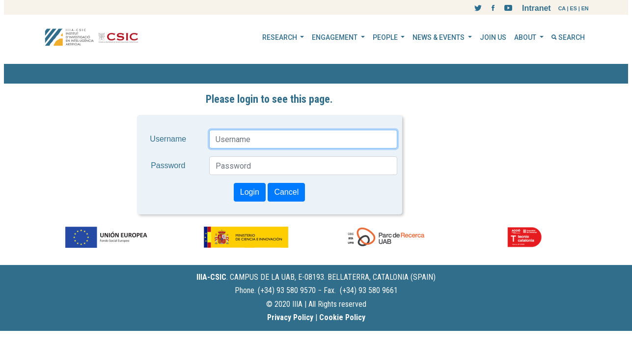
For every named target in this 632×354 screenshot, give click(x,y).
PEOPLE (386, 37)
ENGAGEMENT (335, 37)
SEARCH (568, 37)
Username (168, 139)
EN (585, 8)
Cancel (286, 192)
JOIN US (493, 37)
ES (573, 8)
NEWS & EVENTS (439, 37)
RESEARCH (280, 37)
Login (249, 192)
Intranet (536, 8)
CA (562, 8)
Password (168, 165)
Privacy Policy (290, 317)
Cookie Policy (342, 317)
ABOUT (526, 37)
